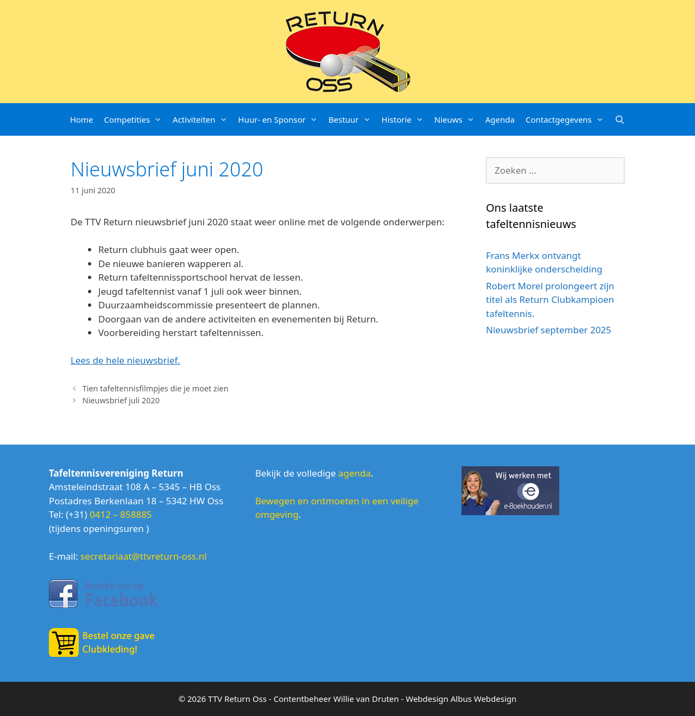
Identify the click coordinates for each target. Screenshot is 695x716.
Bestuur (352, 119)
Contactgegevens (567, 119)
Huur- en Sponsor (280, 119)
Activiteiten (202, 119)
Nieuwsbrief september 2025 (548, 330)
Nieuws (457, 119)
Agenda (500, 119)
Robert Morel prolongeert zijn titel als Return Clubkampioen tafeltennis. (550, 300)
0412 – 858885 (121, 514)
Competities (135, 119)
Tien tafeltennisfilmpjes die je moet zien (156, 388)
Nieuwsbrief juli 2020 (121, 400)
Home (81, 119)
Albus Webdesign (484, 698)
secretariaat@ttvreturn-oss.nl (143, 556)
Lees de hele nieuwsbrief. (125, 360)
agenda (354, 473)
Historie (405, 119)
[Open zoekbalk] (619, 119)
